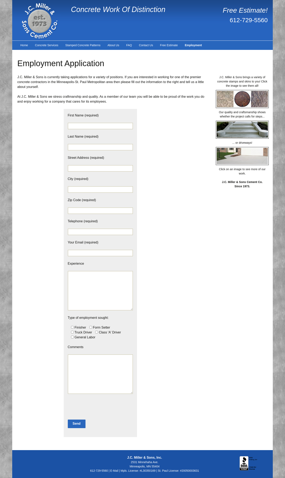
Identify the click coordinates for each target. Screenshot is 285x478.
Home (24, 45)
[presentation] (90, 404)
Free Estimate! (245, 10)
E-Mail (114, 470)
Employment (193, 45)
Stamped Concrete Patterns (83, 45)
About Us (113, 45)
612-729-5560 (249, 20)
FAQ (129, 45)
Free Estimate (169, 45)
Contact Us (146, 45)
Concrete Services (46, 45)
